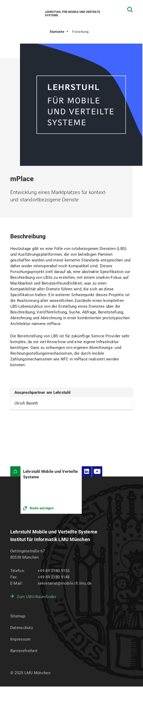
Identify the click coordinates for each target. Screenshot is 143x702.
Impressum (20, 639)
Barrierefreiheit (23, 650)
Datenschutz (21, 627)
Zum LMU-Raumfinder (36, 596)
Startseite (57, 32)
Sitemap (17, 616)
